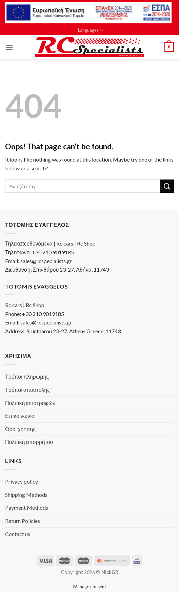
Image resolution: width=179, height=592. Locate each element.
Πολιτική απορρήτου (29, 442)
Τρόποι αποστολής (27, 389)
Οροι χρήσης (20, 429)
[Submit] (167, 186)
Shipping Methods (26, 494)
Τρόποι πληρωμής (27, 376)
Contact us (17, 534)
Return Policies (22, 520)
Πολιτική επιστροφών (30, 403)
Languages (90, 30)
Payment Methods (26, 507)
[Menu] (9, 47)
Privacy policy (21, 481)
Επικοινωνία (20, 416)
